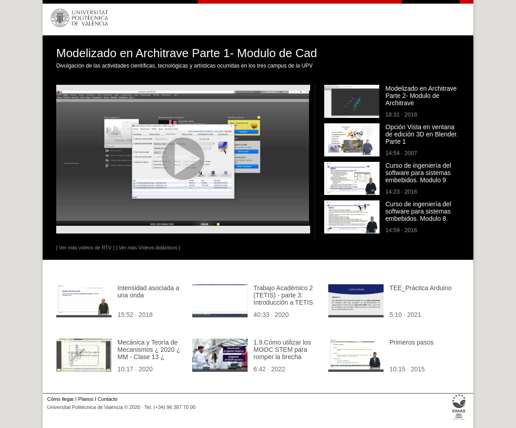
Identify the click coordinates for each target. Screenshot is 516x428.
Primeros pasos (411, 342)
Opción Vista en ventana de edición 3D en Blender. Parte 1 (421, 134)
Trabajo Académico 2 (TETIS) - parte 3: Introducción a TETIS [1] (283, 298)
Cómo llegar (60, 399)
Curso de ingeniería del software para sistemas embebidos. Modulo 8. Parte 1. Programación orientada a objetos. (418, 218)
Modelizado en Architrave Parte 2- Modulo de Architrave (421, 96)
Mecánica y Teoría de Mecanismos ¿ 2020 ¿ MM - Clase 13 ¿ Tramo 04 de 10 (148, 353)
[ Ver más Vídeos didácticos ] (148, 247)
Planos (85, 399)
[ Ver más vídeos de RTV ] (85, 247)
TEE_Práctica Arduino (420, 288)
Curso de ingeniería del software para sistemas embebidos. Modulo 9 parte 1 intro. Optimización (422, 176)
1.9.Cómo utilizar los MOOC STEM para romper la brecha (282, 349)
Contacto (107, 399)
